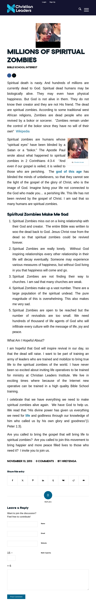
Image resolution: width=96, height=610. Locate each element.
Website (44, 543)
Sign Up (52, 2)
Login (44, 2)
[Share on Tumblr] (53, 480)
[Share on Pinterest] (33, 480)
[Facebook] (9, 75)
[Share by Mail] (84, 480)
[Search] (78, 9)
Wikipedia (23, 131)
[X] (14, 75)
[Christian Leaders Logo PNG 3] (39, 9)
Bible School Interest (22, 67)
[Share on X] (23, 480)
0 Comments (45, 461)
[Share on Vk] (63, 480)
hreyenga (69, 461)
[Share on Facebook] (12, 480)
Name (43, 523)
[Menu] (85, 9)
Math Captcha (46, 553)
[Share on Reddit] (73, 480)
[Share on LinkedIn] (43, 480)
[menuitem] (44, 2)
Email (43, 533)
